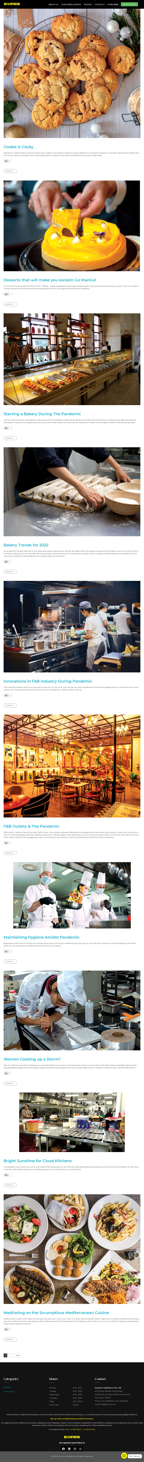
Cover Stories (9, 1392)
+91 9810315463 (89, 1429)
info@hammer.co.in (108, 1404)
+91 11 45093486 (121, 1401)
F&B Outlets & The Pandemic (32, 826)
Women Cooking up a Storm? (32, 1059)
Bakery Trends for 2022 (26, 545)
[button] (129, 4)
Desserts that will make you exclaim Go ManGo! (50, 280)
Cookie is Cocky (18, 146)
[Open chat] (124, 1456)
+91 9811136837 (75, 1429)
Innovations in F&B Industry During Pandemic (48, 681)
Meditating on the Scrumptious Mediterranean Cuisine (56, 1312)
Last (17, 1355)
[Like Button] (6, 161)
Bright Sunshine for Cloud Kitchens (38, 1160)
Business (7, 1387)
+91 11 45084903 (107, 1401)
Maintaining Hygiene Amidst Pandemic (42, 937)
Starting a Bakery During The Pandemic (42, 414)
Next (12, 1355)
